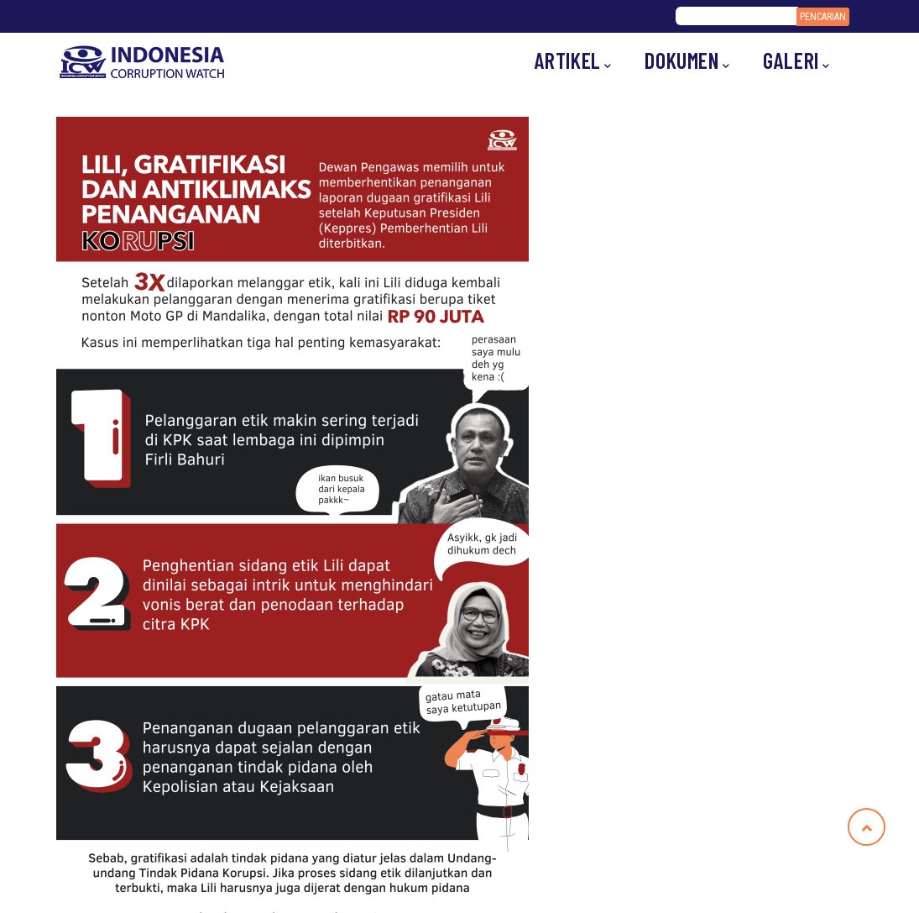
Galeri (796, 61)
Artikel (573, 61)
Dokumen (687, 61)
